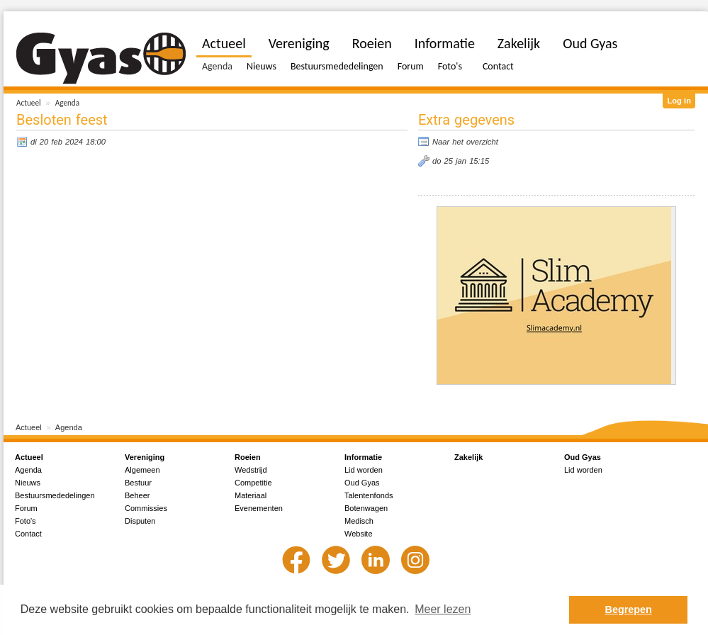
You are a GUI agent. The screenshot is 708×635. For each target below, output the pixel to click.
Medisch (358, 521)
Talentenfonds (368, 495)
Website (358, 533)
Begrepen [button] (628, 609)
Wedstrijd (251, 470)
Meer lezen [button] (443, 609)
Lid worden (363, 470)
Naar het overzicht (465, 141)
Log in (679, 100)
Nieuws (261, 66)
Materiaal (250, 495)
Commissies (146, 508)
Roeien (372, 43)
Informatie (445, 43)
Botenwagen (366, 508)
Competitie (253, 482)
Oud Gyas (590, 43)
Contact (498, 66)
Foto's (450, 66)
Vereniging (299, 43)
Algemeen (142, 470)
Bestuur (138, 482)
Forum (411, 66)
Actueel (28, 103)
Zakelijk (519, 43)
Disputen (140, 521)
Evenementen (259, 508)
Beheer (137, 495)
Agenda (67, 103)
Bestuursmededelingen (337, 66)
